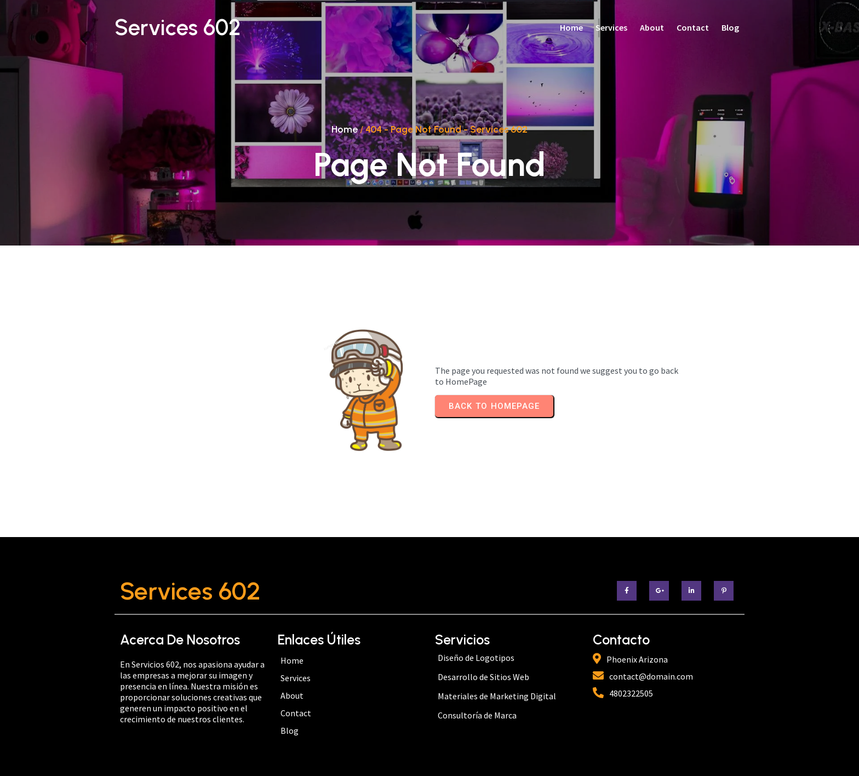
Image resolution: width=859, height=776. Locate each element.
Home (344, 129)
